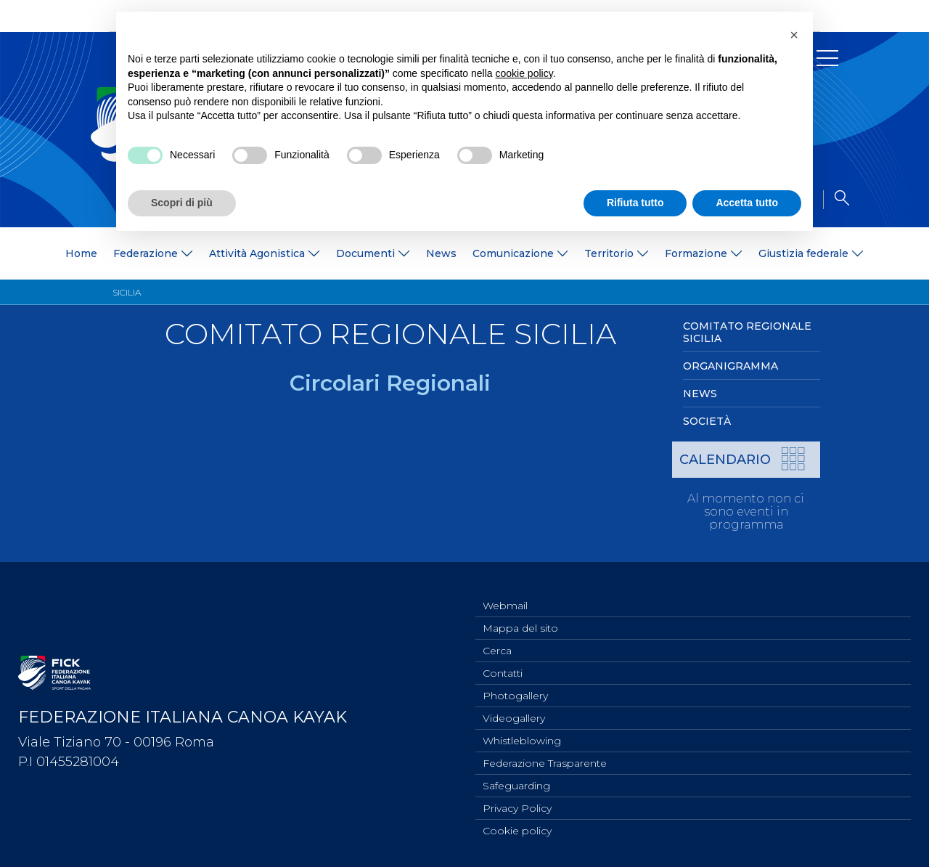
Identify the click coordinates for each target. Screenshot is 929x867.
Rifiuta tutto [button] (635, 202)
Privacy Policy (517, 806)
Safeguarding (516, 782)
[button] (794, 34)
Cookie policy (517, 830)
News (441, 253)
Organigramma (730, 366)
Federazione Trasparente (545, 758)
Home (81, 253)
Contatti (503, 662)
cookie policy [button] (524, 73)
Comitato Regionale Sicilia (747, 332)
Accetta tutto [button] (747, 202)
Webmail (505, 590)
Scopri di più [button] (182, 202)
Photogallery (515, 686)
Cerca (497, 638)
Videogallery (514, 710)
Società (707, 421)
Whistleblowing (522, 734)
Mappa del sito (520, 614)
